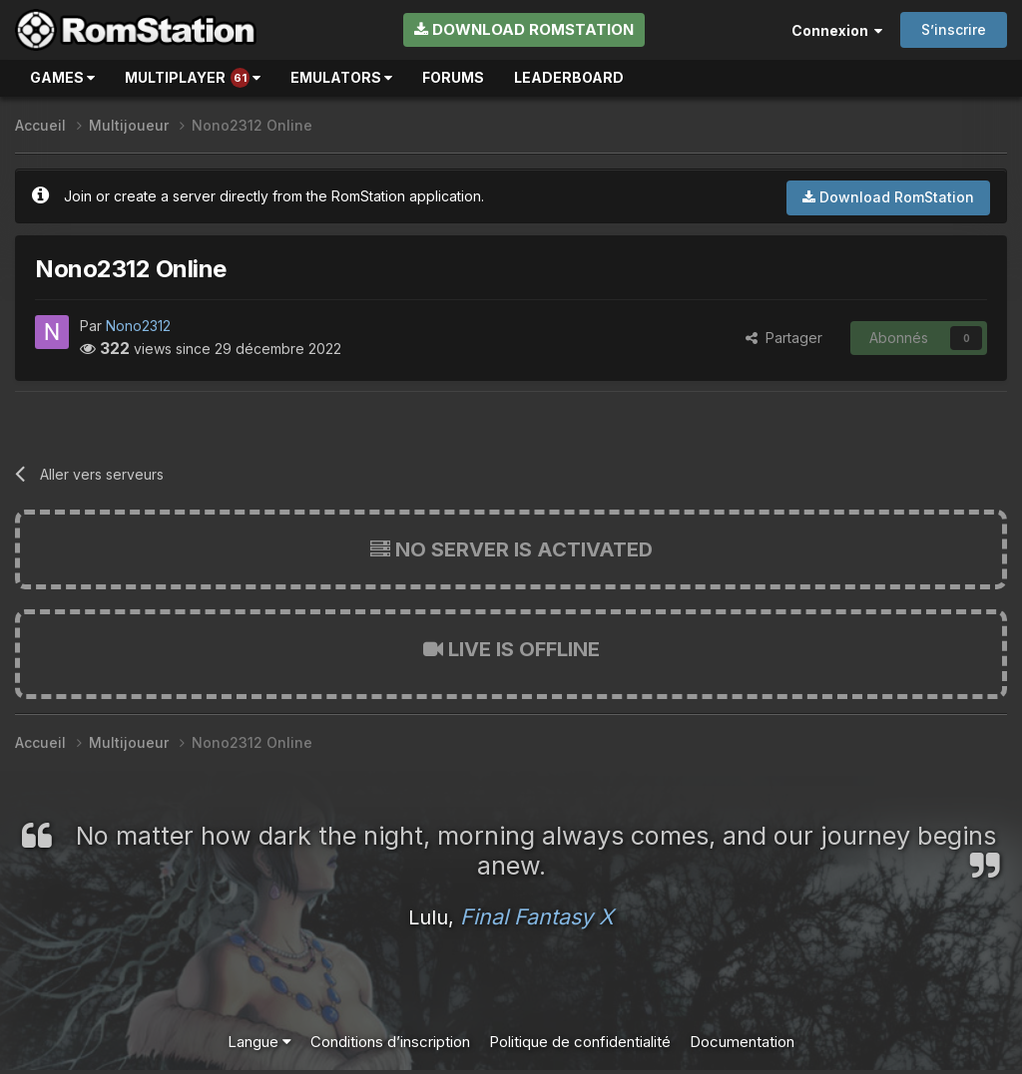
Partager (784, 337)
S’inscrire (953, 29)
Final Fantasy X (537, 916)
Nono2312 (138, 325)
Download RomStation (524, 29)
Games (62, 77)
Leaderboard (569, 77)
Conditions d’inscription (390, 1041)
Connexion (836, 30)
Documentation (742, 1041)
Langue (259, 1041)
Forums (453, 77)
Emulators (341, 77)
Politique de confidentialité (580, 1041)
